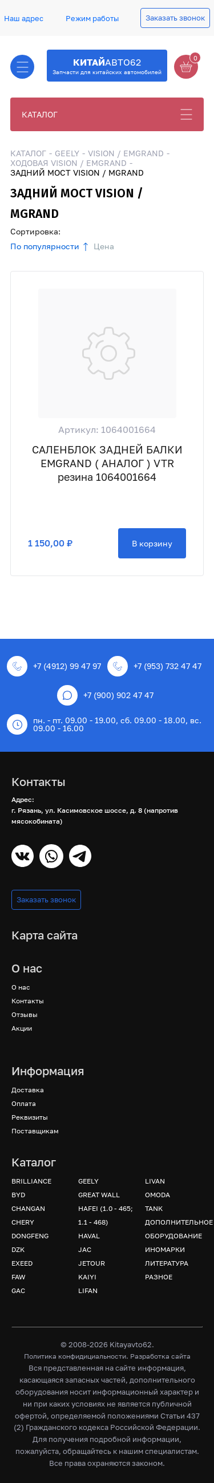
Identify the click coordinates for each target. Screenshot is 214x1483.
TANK (154, 1208)
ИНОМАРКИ (165, 1249)
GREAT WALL (99, 1194)
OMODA (157, 1194)
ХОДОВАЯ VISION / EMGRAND (68, 163)
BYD (18, 1194)
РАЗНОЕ (158, 1277)
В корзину (152, 543)
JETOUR (91, 1263)
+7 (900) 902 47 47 (105, 695)
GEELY (67, 153)
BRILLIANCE (31, 1181)
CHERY (22, 1222)
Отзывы (24, 1014)
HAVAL (89, 1235)
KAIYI (87, 1277)
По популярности (44, 246)
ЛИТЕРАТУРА (166, 1263)
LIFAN (88, 1290)
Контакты (27, 1000)
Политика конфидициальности (75, 1356)
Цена (104, 246)
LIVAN (155, 1181)
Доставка (27, 1089)
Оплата (23, 1103)
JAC (84, 1249)
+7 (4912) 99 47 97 (54, 666)
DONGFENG (30, 1235)
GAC (18, 1290)
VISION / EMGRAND (126, 153)
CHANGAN (28, 1208)
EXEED (22, 1263)
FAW (18, 1277)
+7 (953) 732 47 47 (154, 666)
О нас (20, 987)
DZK (18, 1249)
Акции (21, 1028)
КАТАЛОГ (40, 114)
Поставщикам (35, 1131)
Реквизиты (29, 1117)
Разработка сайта (160, 1356)
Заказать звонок (175, 17)
